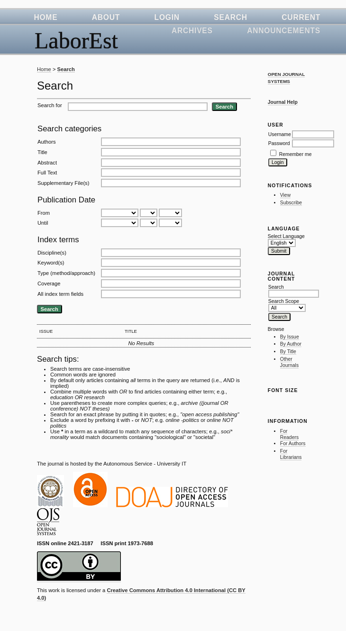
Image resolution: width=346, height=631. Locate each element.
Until (42, 223)
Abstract (47, 162)
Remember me (295, 154)
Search (230, 17)
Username (279, 134)
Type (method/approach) (66, 273)
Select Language (286, 236)
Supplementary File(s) (63, 183)
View (285, 195)
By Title (288, 351)
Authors (46, 142)
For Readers (289, 434)
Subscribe (291, 202)
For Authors (293, 443)
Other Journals (289, 362)
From (43, 213)
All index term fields (60, 294)
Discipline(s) (51, 253)
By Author (290, 344)
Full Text (47, 172)
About (106, 17)
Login (167, 17)
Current (301, 17)
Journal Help (283, 102)
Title (42, 152)
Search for (49, 105)
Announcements (283, 31)
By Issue (289, 336)
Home (45, 17)
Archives (192, 31)
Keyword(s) (50, 262)
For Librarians (291, 454)
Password (279, 143)
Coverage (49, 283)
